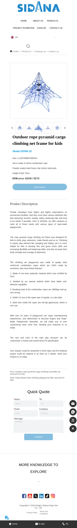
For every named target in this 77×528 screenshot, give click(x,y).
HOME (16, 51)
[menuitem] (38, 481)
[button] (38, 481)
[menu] (38, 481)
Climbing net (40, 51)
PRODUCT (26, 51)
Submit (38, 437)
